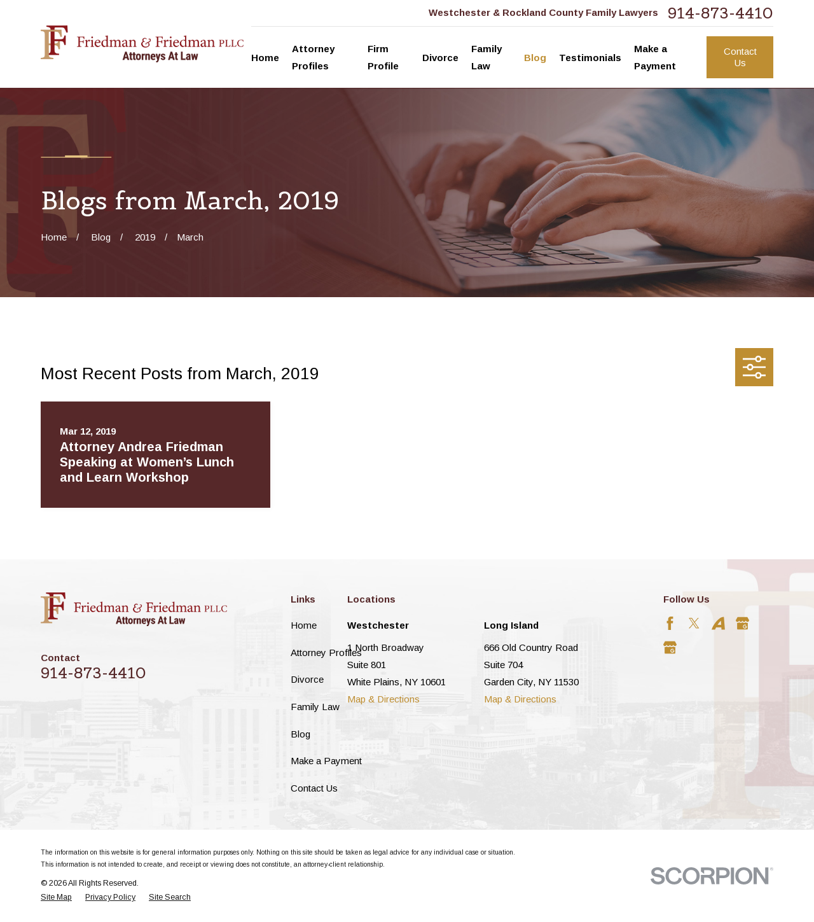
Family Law (315, 706)
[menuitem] (56, 897)
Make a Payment (326, 760)
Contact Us (740, 57)
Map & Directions (383, 699)
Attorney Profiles (326, 652)
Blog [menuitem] (535, 57)
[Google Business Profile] (742, 623)
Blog (300, 734)
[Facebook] (670, 623)
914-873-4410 (720, 13)
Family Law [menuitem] (486, 57)
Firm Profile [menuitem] (383, 57)
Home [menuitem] (265, 57)
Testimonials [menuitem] (590, 57)
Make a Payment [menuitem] (655, 57)
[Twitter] (694, 623)
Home (304, 625)
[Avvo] (718, 623)
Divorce (307, 679)
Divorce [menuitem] (440, 57)
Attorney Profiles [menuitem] (313, 57)
